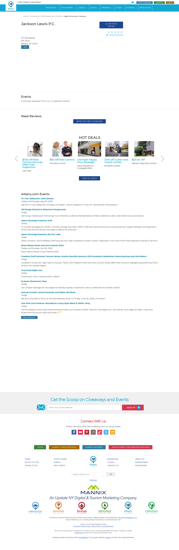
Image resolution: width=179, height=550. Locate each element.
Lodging (81, 8)
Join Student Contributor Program (130, 447)
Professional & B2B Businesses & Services (46, 16)
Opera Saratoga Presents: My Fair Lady (40, 234)
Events (93, 8)
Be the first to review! (89, 121)
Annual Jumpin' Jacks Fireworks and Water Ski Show (48, 292)
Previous (16, 158)
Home (26, 16)
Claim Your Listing (111, 25)
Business (130, 8)
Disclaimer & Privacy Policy (82, 526)
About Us (139, 459)
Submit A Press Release (64, 447)
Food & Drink (67, 8)
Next (162, 158)
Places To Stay (32, 462)
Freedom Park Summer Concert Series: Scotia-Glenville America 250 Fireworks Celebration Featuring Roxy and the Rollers (83, 256)
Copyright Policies (107, 526)
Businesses (112, 459)
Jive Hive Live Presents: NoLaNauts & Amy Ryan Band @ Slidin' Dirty (55, 303)
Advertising (141, 465)
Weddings (106, 8)
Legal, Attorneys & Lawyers (75, 16)
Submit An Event (94, 447)
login (48, 101)
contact (107, 537)
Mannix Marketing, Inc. (129, 518)
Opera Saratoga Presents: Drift (36, 220)
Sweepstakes (141, 462)
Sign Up (134, 407)
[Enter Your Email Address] (84, 407)
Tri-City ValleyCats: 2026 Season (37, 198)
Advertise (159, 2)
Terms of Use (96, 526)
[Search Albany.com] (89, 474)
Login (170, 2)
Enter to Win (145, 8)
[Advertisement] (89, 362)
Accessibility (83, 537)
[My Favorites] (132, 2)
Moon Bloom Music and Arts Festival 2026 (42, 245)
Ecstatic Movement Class (34, 281)
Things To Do (50, 8)
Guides (118, 8)
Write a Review (114, 35)
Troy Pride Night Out (31, 270)
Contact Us (113, 465)
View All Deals (89, 178)
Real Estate (59, 465)
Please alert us (79, 533)
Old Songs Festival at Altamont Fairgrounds (43, 209)
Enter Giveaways (144, 2)
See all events (29, 317)
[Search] (111, 474)
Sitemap (93, 480)
